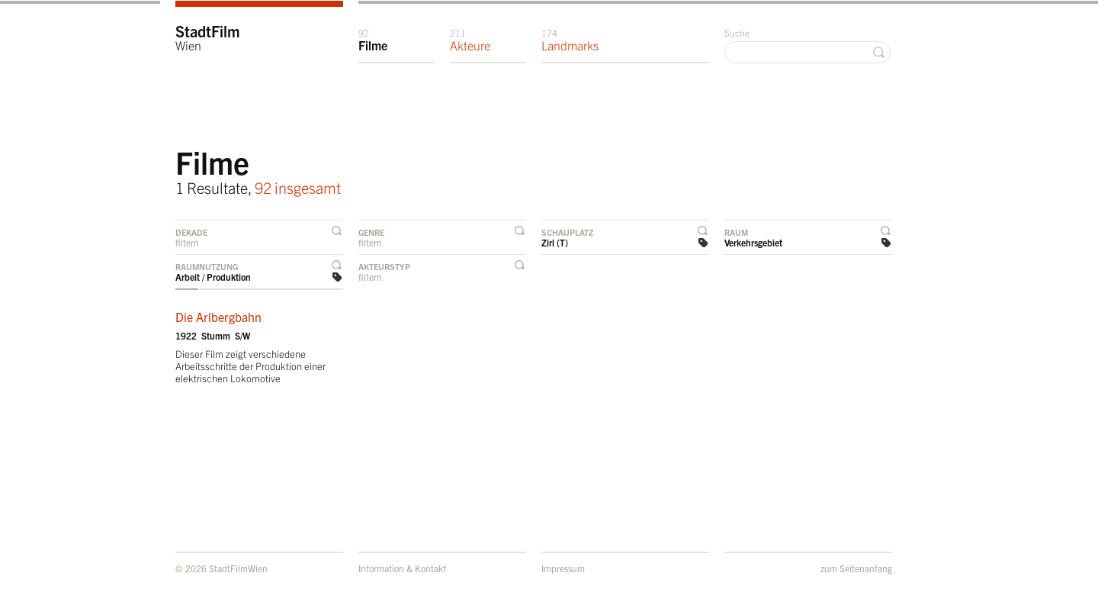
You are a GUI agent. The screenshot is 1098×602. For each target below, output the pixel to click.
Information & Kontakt (402, 568)
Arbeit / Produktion (213, 276)
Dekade (191, 232)
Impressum (563, 568)
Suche (737, 32)
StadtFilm (207, 37)
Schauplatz (567, 232)
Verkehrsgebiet (753, 242)
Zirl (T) (554, 242)
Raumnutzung (206, 266)
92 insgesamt (298, 187)
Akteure (470, 40)
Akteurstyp (384, 266)
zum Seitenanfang (856, 568)
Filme (372, 40)
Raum (736, 232)
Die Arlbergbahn (218, 316)
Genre (371, 232)
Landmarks (570, 40)
